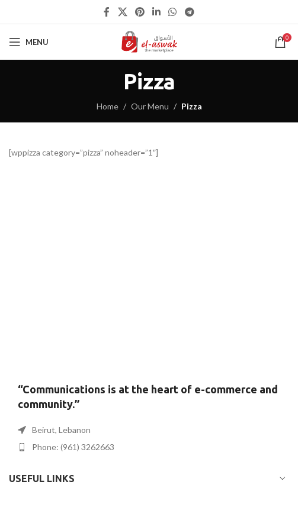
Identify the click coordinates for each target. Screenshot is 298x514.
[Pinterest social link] (139, 12)
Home (107, 106)
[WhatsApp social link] (173, 12)
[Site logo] (149, 41)
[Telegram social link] (189, 12)
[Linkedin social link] (157, 12)
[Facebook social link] (107, 12)
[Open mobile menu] (29, 42)
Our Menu (150, 106)
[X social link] (122, 12)
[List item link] (149, 447)
